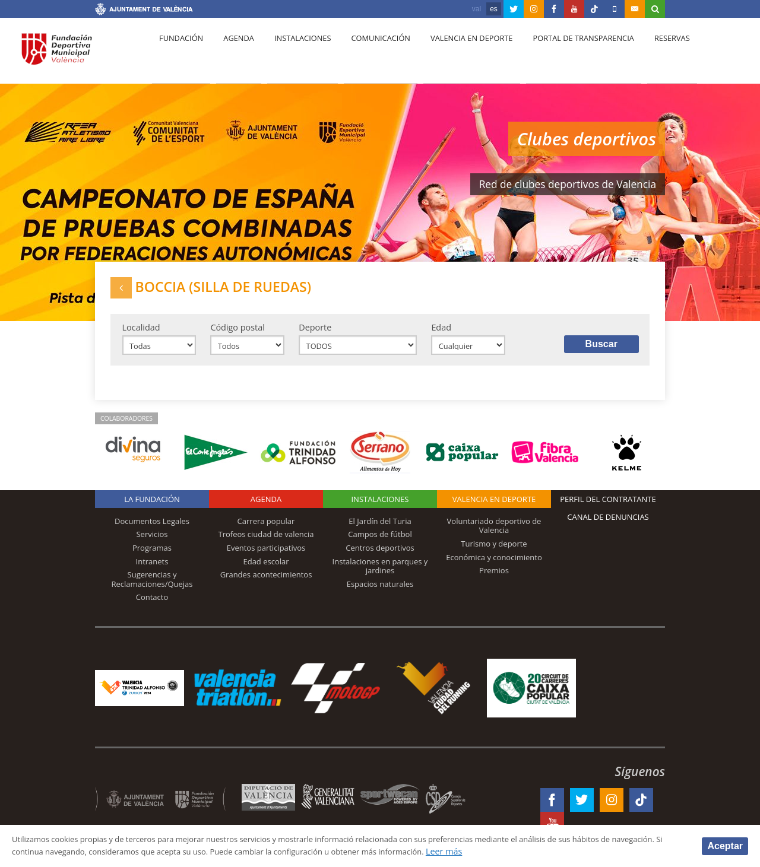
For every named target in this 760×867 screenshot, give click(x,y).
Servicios (151, 544)
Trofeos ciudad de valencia (266, 544)
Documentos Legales (152, 531)
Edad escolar (266, 571)
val (476, 9)
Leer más (550, 851)
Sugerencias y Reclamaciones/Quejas (152, 589)
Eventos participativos (266, 557)
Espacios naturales (380, 594)
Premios (494, 580)
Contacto (152, 607)
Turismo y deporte (494, 553)
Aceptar (725, 845)
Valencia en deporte (454, 54)
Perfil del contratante (608, 509)
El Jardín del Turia (380, 531)
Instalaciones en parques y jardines (380, 576)
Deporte (315, 333)
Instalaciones (292, 54)
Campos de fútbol (379, 544)
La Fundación (152, 509)
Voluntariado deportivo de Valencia (494, 536)
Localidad (141, 333)
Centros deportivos (380, 557)
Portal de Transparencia (562, 54)
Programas (152, 557)
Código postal (237, 333)
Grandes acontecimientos (266, 584)
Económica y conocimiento (494, 567)
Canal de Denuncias (608, 527)
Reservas (647, 54)
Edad (441, 333)
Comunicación (367, 54)
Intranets (152, 571)
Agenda (232, 54)
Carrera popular (266, 531)
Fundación (179, 54)
